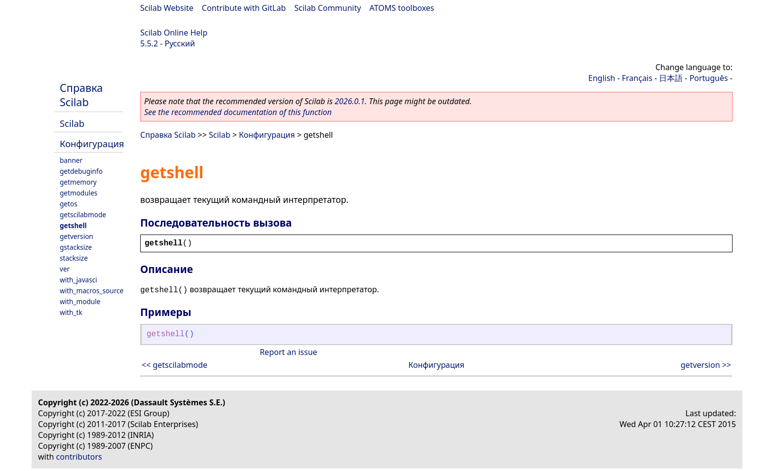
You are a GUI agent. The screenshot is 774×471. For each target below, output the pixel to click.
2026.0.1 (350, 101)
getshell (73, 225)
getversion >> (706, 364)
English (601, 78)
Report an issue (288, 352)
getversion (76, 236)
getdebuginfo (81, 171)
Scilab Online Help (173, 32)
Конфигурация (92, 143)
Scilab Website (167, 7)
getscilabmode (83, 214)
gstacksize (76, 247)
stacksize (74, 258)
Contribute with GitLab (244, 7)
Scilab (72, 123)
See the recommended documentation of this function (238, 112)
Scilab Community (327, 7)
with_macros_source (91, 290)
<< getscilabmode (174, 364)
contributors (79, 456)
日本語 (671, 78)
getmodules (78, 192)
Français (637, 78)
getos (68, 203)
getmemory (78, 182)
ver (65, 269)
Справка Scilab (81, 94)
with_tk (71, 312)
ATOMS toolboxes (402, 7)
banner (71, 160)
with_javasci (78, 279)
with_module (80, 301)
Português (709, 78)
